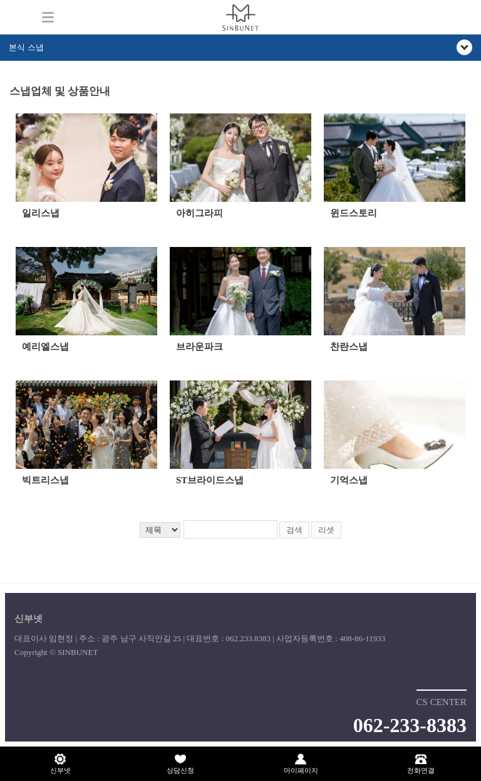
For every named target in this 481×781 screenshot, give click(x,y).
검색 (294, 530)
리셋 (326, 530)
